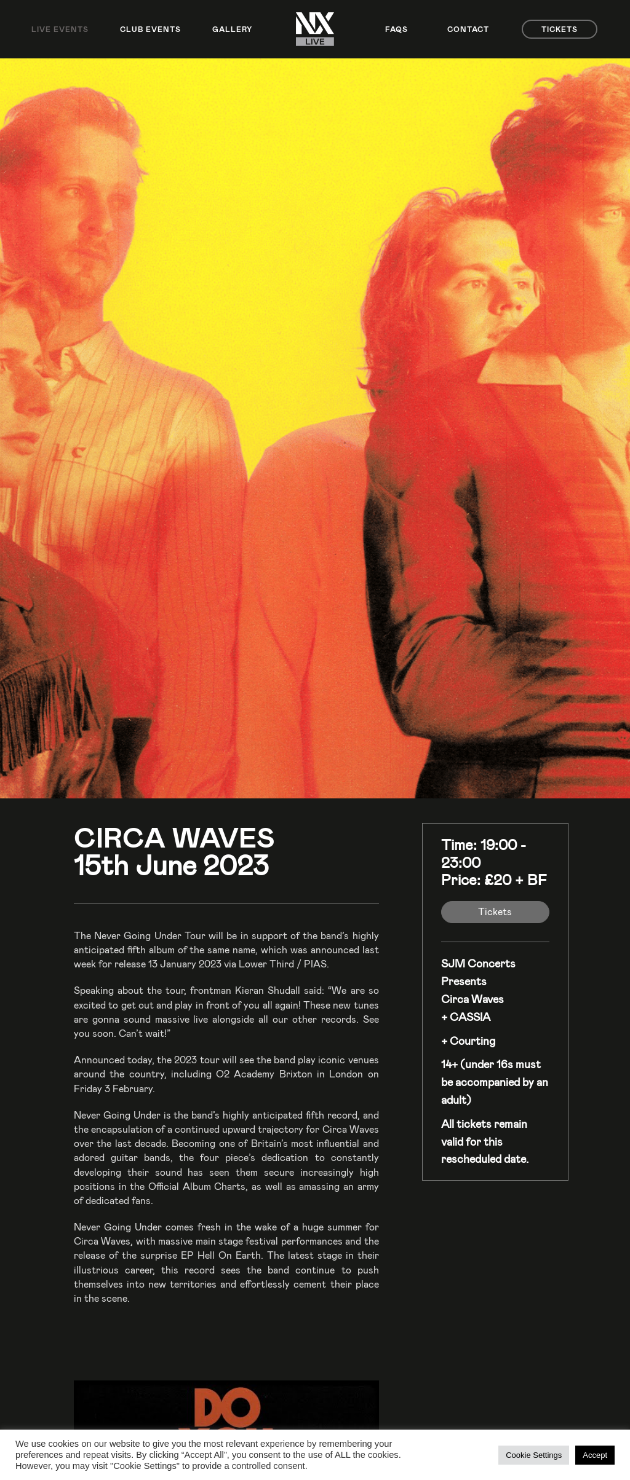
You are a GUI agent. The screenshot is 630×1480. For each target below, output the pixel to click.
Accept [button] (595, 1455)
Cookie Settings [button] (534, 1455)
